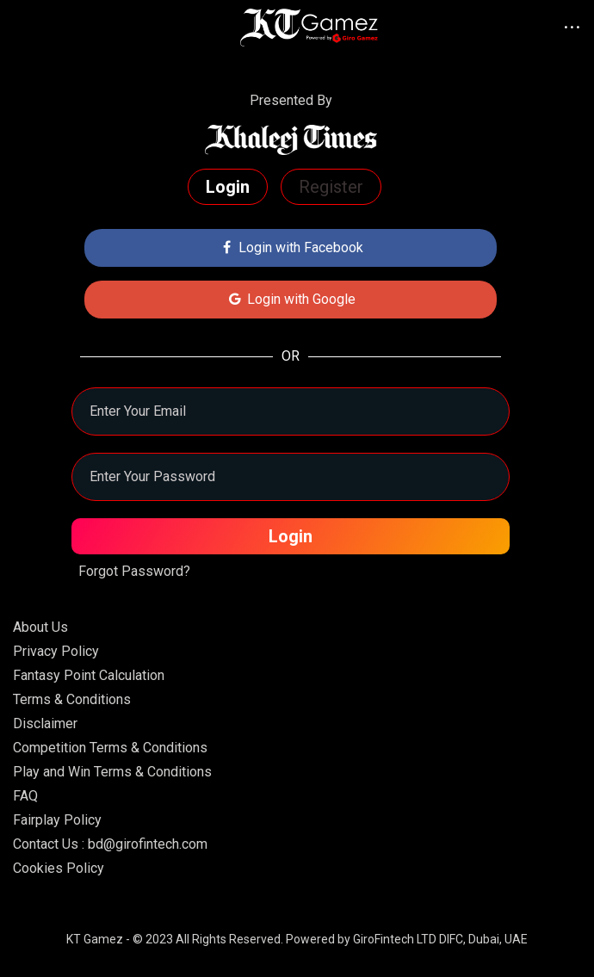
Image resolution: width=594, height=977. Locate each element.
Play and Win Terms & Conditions (112, 772)
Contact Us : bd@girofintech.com (110, 844)
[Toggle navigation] (34, 27)
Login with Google (291, 299)
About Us (40, 627)
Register (331, 186)
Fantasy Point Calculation (88, 675)
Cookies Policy (58, 868)
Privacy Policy (56, 651)
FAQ (25, 796)
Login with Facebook (291, 247)
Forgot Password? (134, 571)
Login (228, 186)
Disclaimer (45, 723)
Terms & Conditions (72, 699)
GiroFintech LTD (394, 939)
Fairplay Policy (57, 820)
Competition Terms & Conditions (110, 747)
